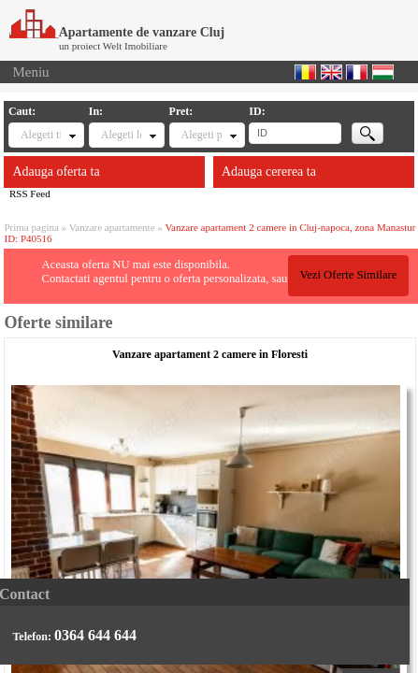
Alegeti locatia (121, 134)
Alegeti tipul (41, 134)
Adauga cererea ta (269, 172)
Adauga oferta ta (55, 172)
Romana (305, 71)
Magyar (383, 71)
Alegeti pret (202, 134)
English (331, 71)
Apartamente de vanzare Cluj (116, 32)
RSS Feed (29, 193)
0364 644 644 (95, 635)
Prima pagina (31, 227)
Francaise (357, 71)
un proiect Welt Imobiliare (113, 45)
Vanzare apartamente (112, 227)
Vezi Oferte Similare (347, 274)
